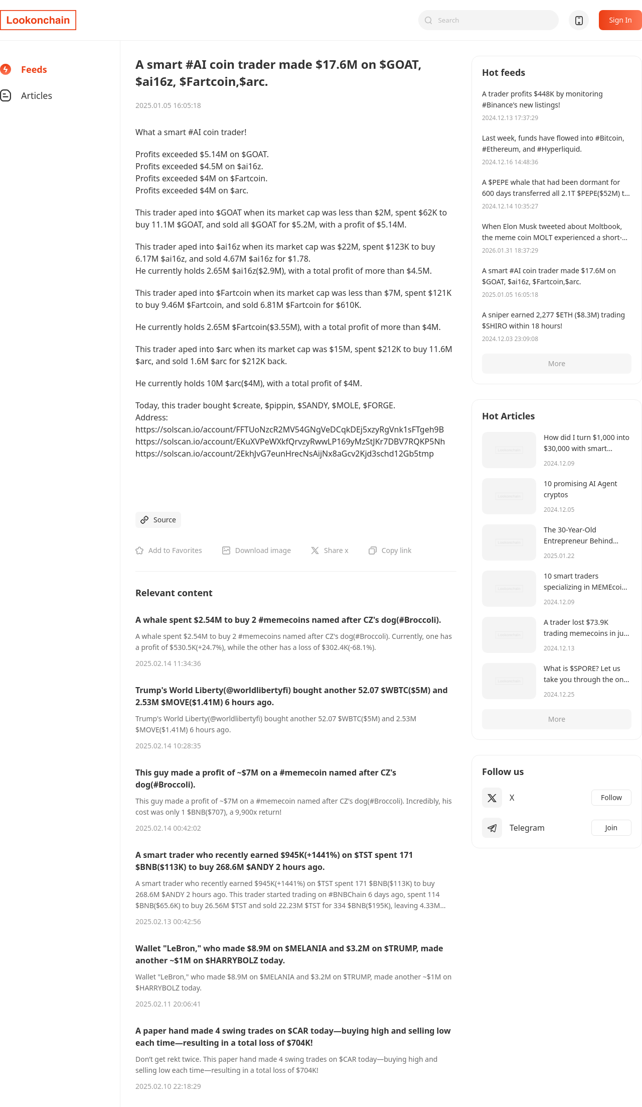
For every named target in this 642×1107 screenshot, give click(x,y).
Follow (611, 797)
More (557, 363)
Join (611, 827)
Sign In (620, 20)
